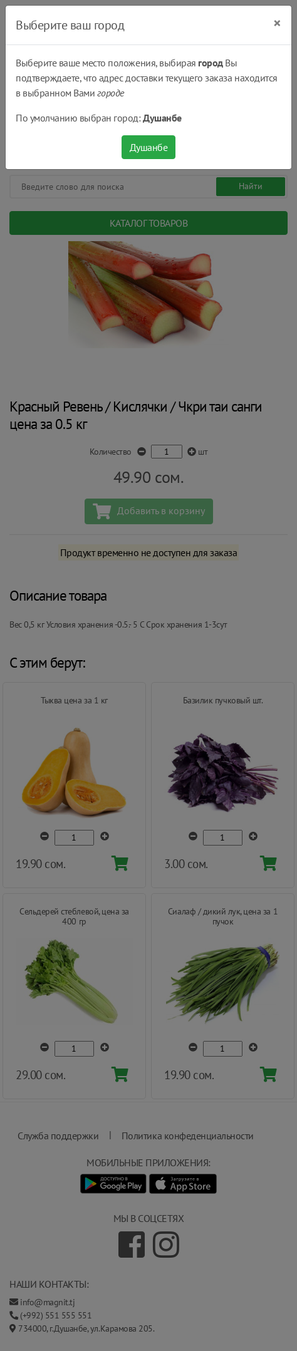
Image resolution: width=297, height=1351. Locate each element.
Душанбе (149, 147)
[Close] (277, 23)
